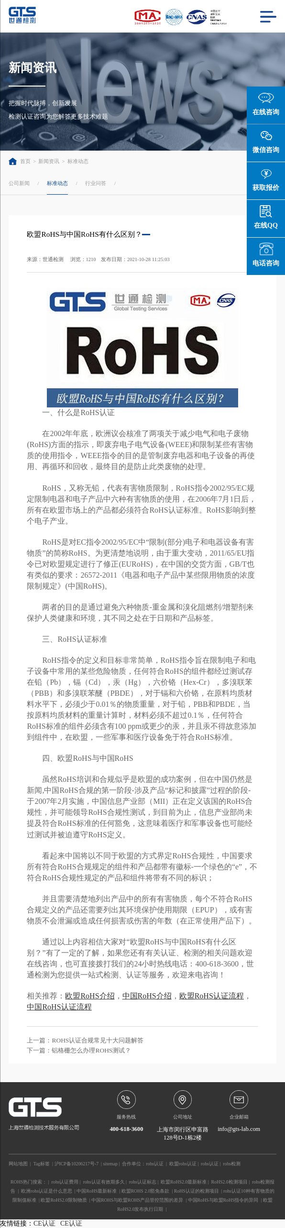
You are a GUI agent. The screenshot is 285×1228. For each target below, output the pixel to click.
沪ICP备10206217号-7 (77, 1163)
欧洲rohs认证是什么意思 (46, 1191)
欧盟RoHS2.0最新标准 (184, 1181)
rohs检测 (232, 1163)
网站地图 (18, 1163)
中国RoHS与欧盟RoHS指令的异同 (223, 1200)
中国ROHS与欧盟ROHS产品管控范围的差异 (137, 1200)
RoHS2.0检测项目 (229, 1181)
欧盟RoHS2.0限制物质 (64, 1200)
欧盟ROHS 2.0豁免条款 (145, 1191)
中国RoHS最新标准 (97, 1191)
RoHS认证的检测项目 (196, 1191)
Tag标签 (41, 1163)
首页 (20, 161)
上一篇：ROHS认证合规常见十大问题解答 (85, 1040)
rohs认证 (155, 1163)
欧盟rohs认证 (183, 1163)
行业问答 (95, 183)
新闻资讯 (48, 161)
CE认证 (44, 1223)
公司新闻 (19, 183)
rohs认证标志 (142, 1181)
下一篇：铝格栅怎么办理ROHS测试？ (79, 1050)
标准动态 (77, 161)
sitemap (110, 1163)
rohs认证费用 (64, 1181)
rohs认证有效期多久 (104, 1181)
